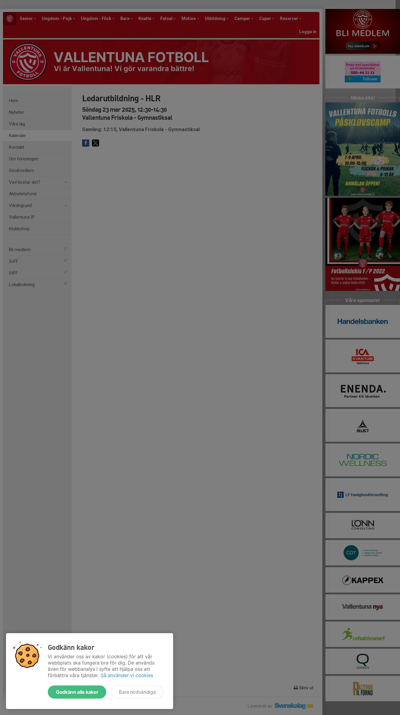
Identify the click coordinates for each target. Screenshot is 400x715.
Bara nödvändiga (137, 692)
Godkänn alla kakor (77, 692)
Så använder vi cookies (127, 675)
